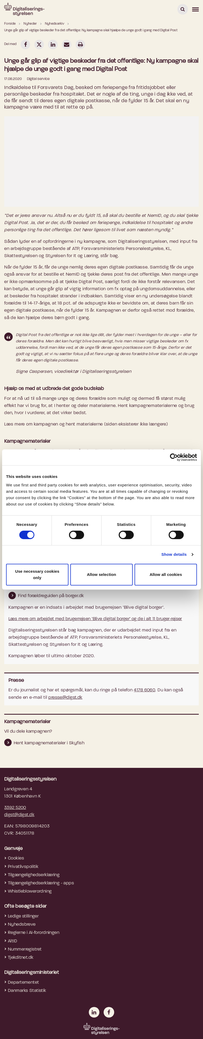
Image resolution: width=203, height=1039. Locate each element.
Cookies (16, 858)
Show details (174, 554)
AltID (12, 941)
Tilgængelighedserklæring (33, 875)
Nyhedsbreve (22, 924)
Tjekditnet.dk (21, 957)
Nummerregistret (24, 949)
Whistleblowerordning (30, 891)
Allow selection (101, 574)
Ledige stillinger (23, 916)
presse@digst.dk (65, 697)
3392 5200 (15, 807)
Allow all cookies (166, 574)
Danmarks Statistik (27, 990)
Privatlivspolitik (23, 867)
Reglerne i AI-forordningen (33, 932)
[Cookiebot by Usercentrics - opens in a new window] (174, 457)
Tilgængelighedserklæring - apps (41, 883)
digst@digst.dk (19, 815)
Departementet (23, 982)
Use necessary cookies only (37, 574)
